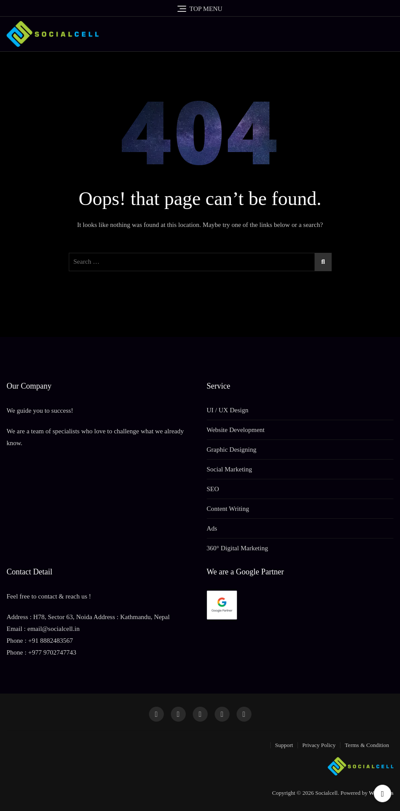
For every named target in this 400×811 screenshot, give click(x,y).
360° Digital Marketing (237, 548)
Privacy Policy (319, 745)
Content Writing (228, 508)
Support (284, 745)
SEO (213, 488)
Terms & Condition (367, 745)
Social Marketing (229, 469)
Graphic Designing (232, 449)
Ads (212, 528)
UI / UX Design (227, 410)
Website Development (236, 429)
